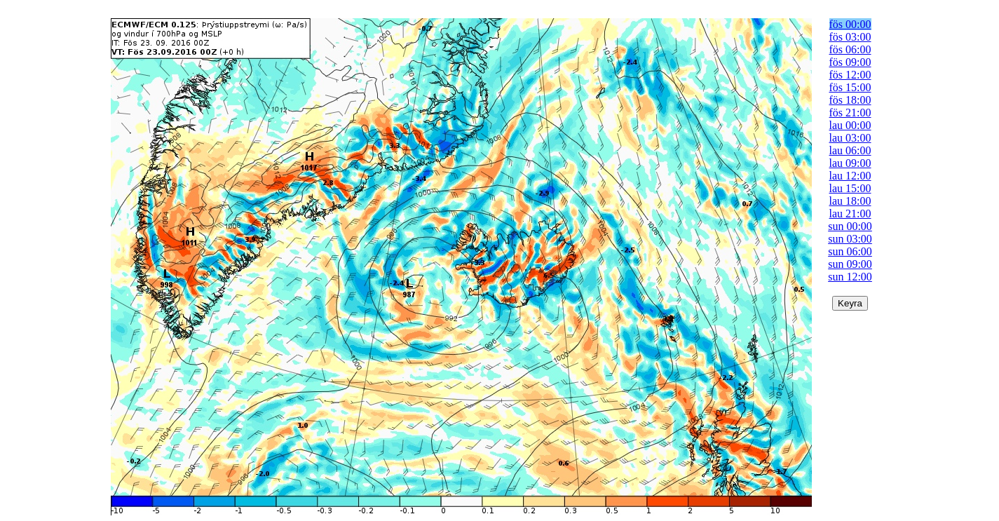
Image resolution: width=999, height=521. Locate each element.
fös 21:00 (850, 113)
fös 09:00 (850, 62)
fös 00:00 (850, 24)
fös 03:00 (850, 37)
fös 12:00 (850, 75)
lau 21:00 (850, 213)
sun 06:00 (850, 251)
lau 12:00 (850, 176)
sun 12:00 (850, 277)
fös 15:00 (850, 87)
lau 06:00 (850, 150)
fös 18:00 (850, 100)
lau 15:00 (850, 188)
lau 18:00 (850, 201)
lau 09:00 (850, 163)
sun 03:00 (850, 239)
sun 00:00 (850, 226)
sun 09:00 (850, 264)
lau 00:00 (850, 125)
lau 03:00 (850, 138)
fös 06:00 (850, 49)
